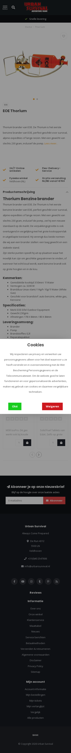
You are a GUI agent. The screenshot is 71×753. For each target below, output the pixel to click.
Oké (15, 406)
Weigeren (52, 406)
